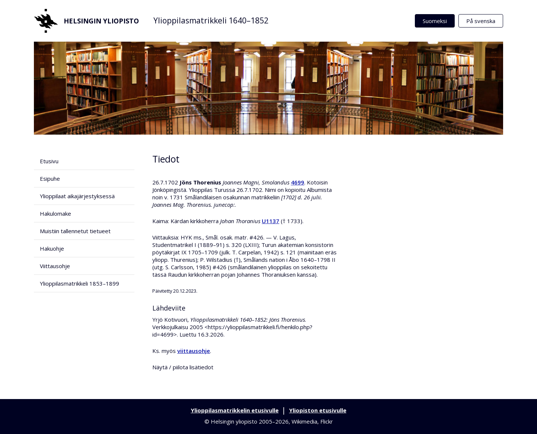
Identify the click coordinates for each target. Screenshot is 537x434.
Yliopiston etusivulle (317, 410)
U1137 (270, 221)
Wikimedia (304, 421)
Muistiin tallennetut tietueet (75, 231)
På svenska (480, 21)
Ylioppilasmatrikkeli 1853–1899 (79, 283)
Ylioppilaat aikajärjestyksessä (77, 196)
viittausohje (193, 350)
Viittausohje (55, 266)
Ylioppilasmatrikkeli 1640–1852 (210, 20)
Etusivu (49, 161)
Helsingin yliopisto (86, 21)
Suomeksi (435, 21)
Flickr (326, 421)
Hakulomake (55, 213)
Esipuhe (50, 178)
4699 (297, 182)
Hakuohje (52, 248)
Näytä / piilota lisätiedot (182, 367)
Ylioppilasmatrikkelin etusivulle (235, 410)
